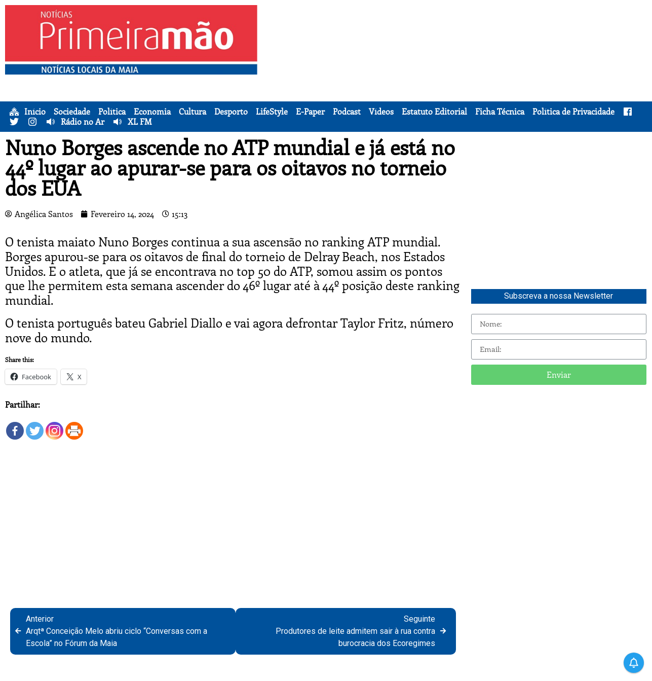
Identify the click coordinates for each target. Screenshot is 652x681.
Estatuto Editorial (434, 111)
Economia (152, 111)
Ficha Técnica (499, 111)
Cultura (192, 111)
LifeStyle (272, 111)
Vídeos (381, 111)
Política (112, 111)
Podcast (347, 111)
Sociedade (72, 111)
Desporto (231, 111)
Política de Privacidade (573, 111)
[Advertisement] (456, 76)
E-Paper (310, 111)
